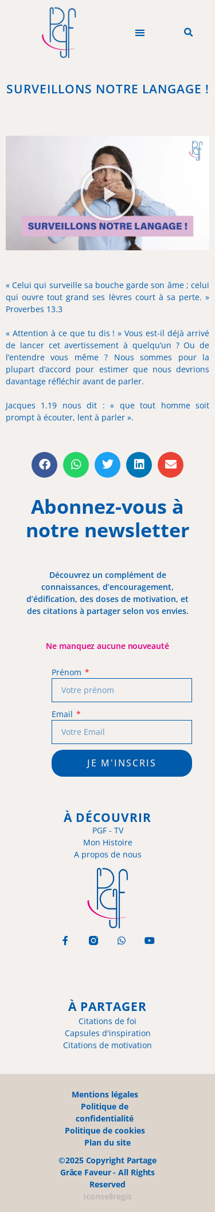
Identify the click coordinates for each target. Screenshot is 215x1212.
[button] (139, 33)
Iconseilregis (107, 1196)
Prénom (67, 672)
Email (63, 714)
